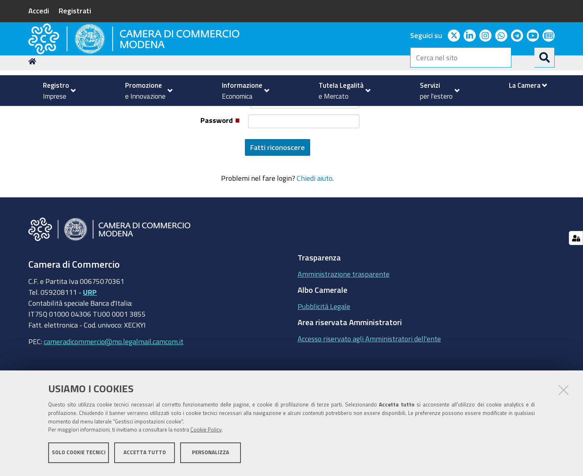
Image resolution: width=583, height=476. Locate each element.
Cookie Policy (205, 432)
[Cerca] (544, 57)
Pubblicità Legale (324, 359)
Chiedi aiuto (314, 231)
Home (33, 114)
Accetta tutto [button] (144, 454)
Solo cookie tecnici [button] (79, 454)
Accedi (38, 10)
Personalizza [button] (210, 454)
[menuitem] (55, 90)
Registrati (75, 10)
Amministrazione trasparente (343, 327)
